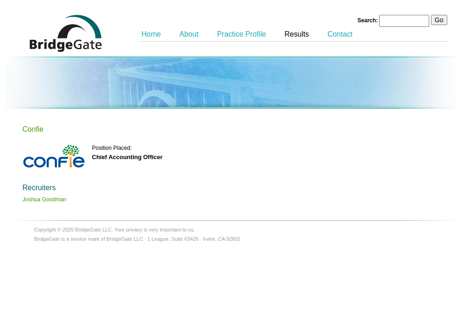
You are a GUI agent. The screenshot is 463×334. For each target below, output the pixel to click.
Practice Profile (241, 34)
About (189, 34)
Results (297, 34)
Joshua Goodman (45, 199)
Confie (33, 129)
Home (151, 34)
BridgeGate (66, 33)
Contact (339, 34)
